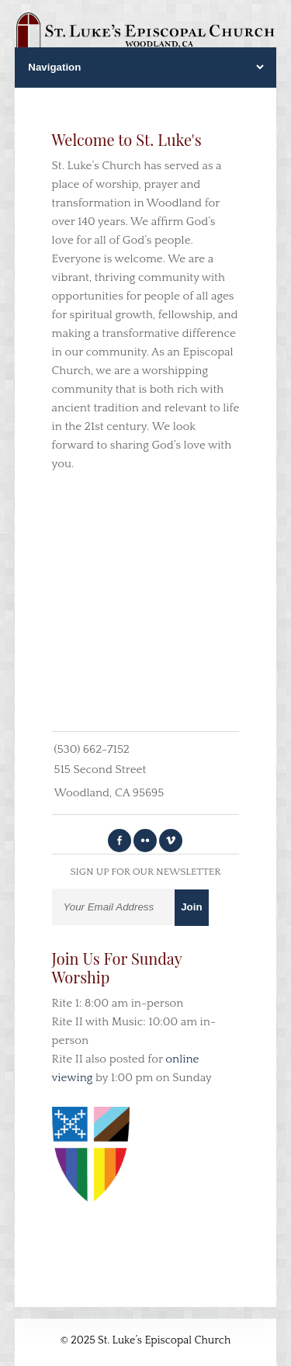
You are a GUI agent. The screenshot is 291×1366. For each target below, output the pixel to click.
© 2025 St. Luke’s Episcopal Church (146, 1340)
